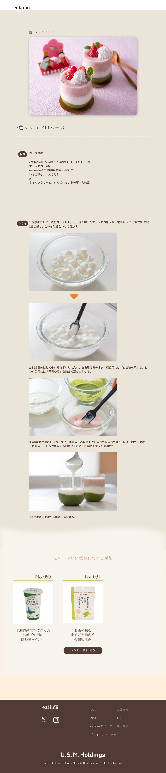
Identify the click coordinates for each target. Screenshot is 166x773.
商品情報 (122, 709)
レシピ (121, 718)
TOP (93, 709)
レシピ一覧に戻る (83, 650)
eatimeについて (101, 726)
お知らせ (96, 718)
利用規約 (122, 726)
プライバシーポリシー (103, 736)
